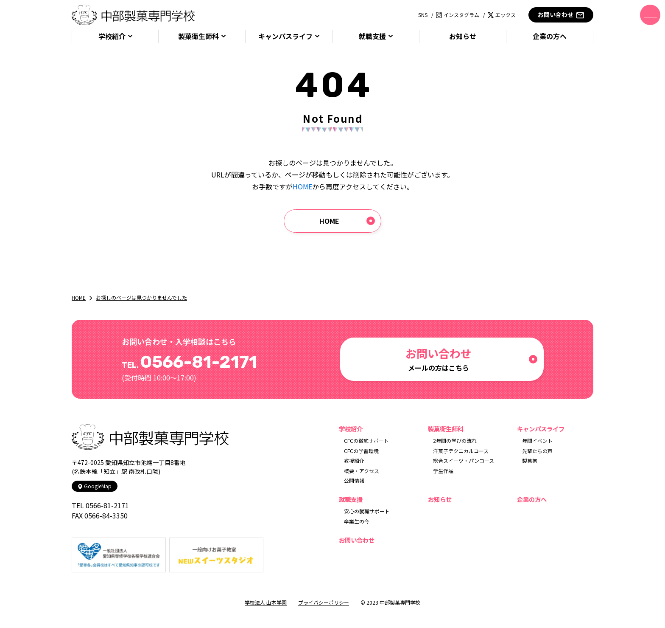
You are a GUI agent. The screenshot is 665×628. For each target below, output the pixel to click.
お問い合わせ (561, 14)
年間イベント (537, 440)
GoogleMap (95, 486)
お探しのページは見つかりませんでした (141, 297)
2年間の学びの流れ (455, 440)
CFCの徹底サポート (366, 440)
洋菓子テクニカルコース (461, 450)
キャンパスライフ (285, 36)
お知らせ (462, 36)
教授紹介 (354, 460)
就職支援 (372, 36)
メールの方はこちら (438, 359)
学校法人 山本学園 (266, 602)
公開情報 (354, 480)
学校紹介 (112, 36)
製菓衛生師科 (198, 36)
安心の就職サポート (367, 511)
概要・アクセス (361, 470)
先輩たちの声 (537, 450)
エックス (502, 14)
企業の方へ (550, 36)
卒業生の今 (356, 521)
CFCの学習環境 (361, 450)
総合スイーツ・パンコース (463, 460)
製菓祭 (529, 460)
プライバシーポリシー (323, 602)
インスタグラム (457, 14)
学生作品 (443, 470)
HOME (302, 186)
